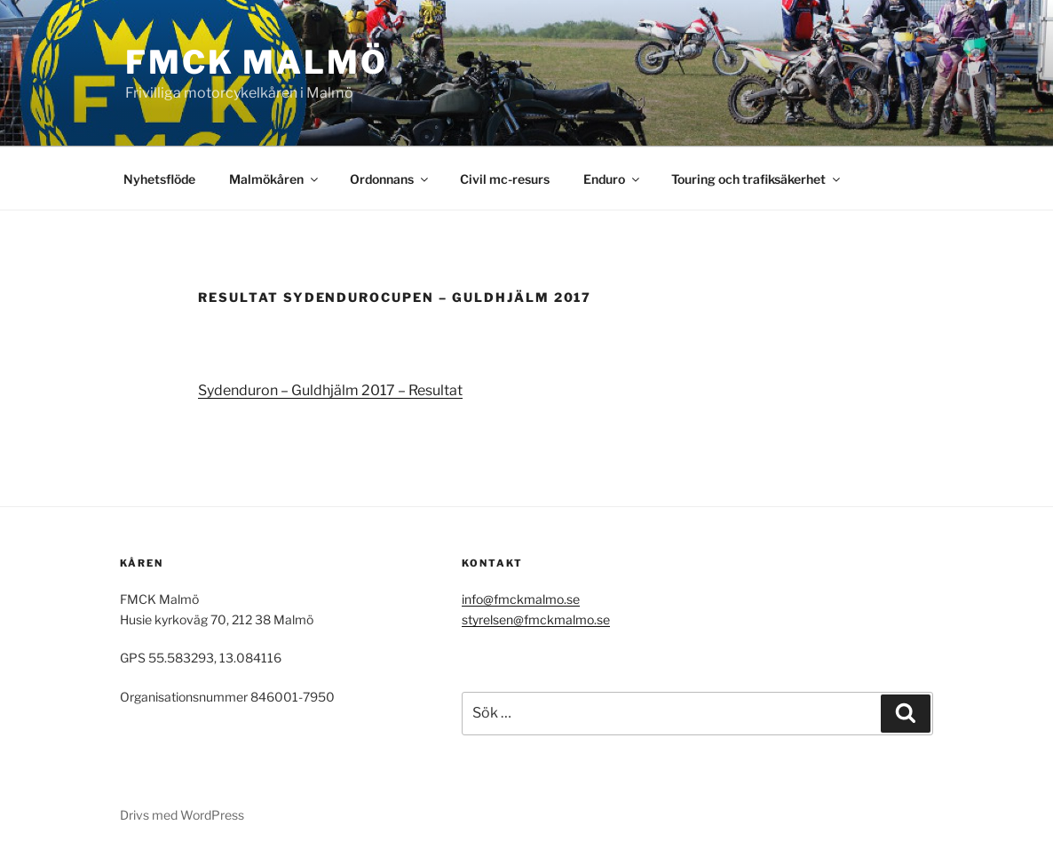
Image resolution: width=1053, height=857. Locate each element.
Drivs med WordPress (182, 814)
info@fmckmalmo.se (521, 599)
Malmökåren (275, 178)
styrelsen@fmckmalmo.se (536, 619)
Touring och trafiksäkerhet (757, 178)
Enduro (612, 178)
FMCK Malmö (256, 62)
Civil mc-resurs (505, 178)
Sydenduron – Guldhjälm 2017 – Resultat (330, 390)
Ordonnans (390, 178)
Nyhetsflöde (159, 178)
